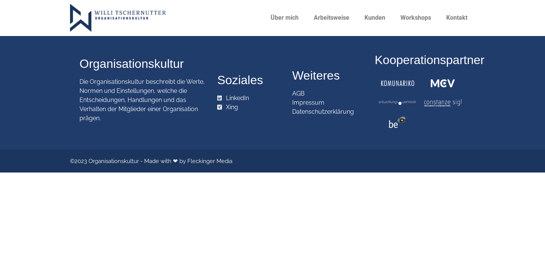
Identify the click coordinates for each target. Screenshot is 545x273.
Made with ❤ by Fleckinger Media (188, 161)
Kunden (374, 17)
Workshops (415, 17)
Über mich (285, 17)
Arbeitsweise (331, 17)
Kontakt (456, 17)
